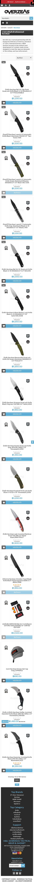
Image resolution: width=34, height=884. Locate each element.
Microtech (17, 801)
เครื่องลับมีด (17, 812)
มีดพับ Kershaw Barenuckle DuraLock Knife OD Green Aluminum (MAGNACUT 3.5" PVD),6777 (17, 359)
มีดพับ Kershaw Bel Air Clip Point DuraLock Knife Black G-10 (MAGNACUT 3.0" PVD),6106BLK (17, 91)
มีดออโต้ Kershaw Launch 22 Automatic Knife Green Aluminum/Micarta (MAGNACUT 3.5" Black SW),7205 (17, 181)
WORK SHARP (17, 799)
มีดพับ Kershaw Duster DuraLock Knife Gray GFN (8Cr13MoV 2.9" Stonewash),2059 (17, 447)
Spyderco (17, 804)
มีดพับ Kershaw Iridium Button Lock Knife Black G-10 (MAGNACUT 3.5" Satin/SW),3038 (17, 314)
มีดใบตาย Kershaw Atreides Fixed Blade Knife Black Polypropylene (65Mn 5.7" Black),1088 (17, 580)
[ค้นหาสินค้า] (15, 18)
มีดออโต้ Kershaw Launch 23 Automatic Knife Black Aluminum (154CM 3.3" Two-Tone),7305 (17, 136)
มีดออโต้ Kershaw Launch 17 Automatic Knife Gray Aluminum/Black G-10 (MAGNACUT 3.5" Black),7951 (17, 226)
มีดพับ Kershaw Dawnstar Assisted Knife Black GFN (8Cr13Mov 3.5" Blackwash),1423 (17, 759)
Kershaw (17, 797)
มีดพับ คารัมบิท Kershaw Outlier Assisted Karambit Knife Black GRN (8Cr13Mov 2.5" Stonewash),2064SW (17, 714)
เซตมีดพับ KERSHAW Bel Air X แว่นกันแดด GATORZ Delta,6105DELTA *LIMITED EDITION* (17, 625)
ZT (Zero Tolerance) (17, 795)
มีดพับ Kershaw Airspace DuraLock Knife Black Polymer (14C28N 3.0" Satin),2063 (17, 403)
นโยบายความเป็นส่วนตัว (17, 830)
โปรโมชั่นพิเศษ (17, 819)
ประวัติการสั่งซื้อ (17, 834)
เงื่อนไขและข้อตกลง (17, 828)
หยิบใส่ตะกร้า (12, 103)
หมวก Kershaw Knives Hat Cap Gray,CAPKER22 (17, 670)
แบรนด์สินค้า (17, 821)
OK (31, 18)
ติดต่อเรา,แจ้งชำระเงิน (17, 839)
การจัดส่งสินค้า (17, 832)
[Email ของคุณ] (15, 865)
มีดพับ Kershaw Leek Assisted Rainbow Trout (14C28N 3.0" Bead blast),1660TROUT (17, 535)
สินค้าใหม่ (24, 58)
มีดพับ (17, 810)
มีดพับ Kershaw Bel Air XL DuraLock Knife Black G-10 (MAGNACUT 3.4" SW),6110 (17, 270)
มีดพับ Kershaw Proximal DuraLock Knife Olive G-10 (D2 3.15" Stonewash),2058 (17, 491)
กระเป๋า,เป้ (17, 815)
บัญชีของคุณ (17, 836)
